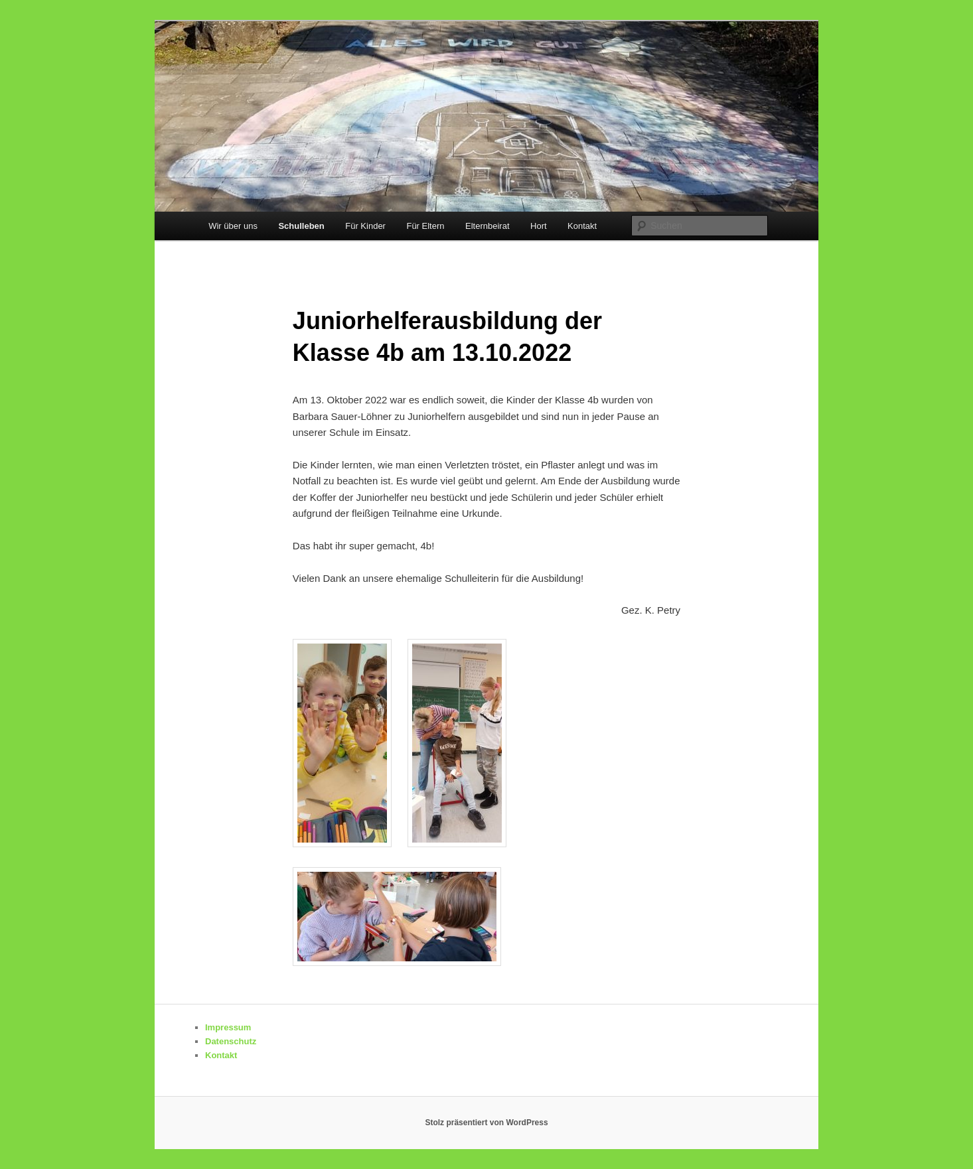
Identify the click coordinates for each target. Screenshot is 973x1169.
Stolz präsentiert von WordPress (486, 1122)
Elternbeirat (487, 226)
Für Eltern (425, 226)
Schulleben (301, 226)
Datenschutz (230, 1041)
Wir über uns (233, 226)
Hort (538, 226)
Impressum (228, 1027)
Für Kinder (365, 226)
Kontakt (582, 226)
